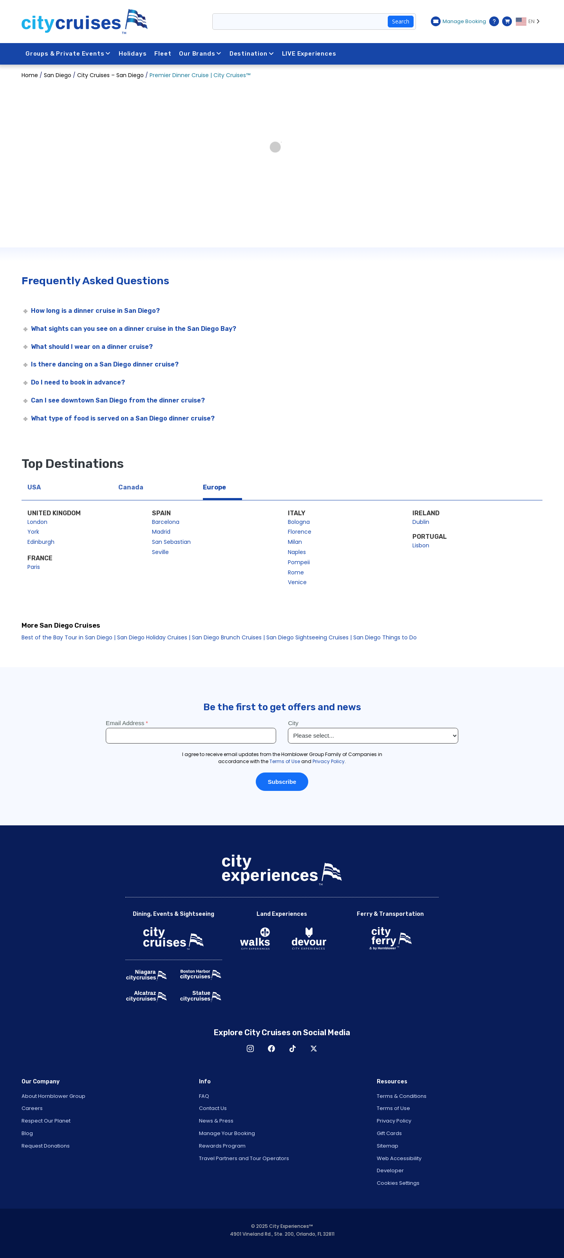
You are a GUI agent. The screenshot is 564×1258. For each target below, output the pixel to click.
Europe (214, 487)
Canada (130, 487)
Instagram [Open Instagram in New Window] (250, 1048)
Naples (297, 552)
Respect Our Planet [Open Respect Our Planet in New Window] (46, 1120)
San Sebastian (171, 542)
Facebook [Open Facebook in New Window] (271, 1048)
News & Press (216, 1120)
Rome (296, 572)
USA (34, 487)
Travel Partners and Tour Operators (244, 1158)
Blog (27, 1133)
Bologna (299, 522)
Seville (160, 552)
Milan (295, 542)
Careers (32, 1108)
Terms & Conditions (402, 1096)
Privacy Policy (394, 1120)
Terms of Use (393, 1108)
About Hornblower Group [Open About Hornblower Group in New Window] (53, 1096)
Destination (252, 53)
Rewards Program (222, 1146)
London (37, 522)
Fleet (163, 53)
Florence (299, 532)
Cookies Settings (398, 1183)
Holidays (132, 53)
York (33, 532)
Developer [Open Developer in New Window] (390, 1170)
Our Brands (200, 53)
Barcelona (165, 522)
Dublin (420, 522)
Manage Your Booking (227, 1133)
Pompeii (299, 562)
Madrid (161, 532)
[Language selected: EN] (529, 21)
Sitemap (387, 1146)
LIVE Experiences (309, 53)
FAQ (204, 1096)
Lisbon (420, 545)
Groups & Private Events (68, 53)
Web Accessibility (399, 1158)
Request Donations (46, 1146)
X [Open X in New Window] (313, 1048)
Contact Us (213, 1108)
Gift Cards (389, 1133)
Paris (33, 567)
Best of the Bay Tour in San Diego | (69, 637)
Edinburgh (40, 542)
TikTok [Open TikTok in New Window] (292, 1048)
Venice (297, 582)
